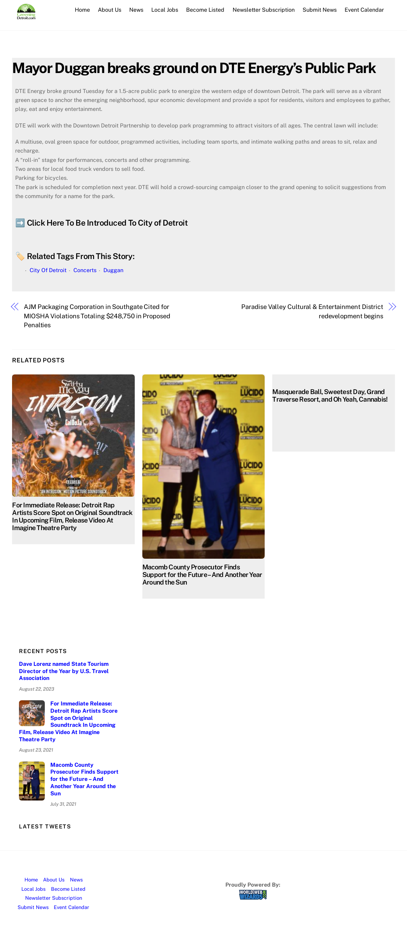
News (136, 10)
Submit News (320, 10)
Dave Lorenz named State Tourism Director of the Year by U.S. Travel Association (64, 671)
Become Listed (205, 10)
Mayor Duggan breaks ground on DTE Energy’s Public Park (194, 67)
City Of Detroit (48, 270)
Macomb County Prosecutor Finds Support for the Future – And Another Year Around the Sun (202, 574)
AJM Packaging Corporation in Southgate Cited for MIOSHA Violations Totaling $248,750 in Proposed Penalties (97, 316)
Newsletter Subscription (264, 10)
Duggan (113, 270)
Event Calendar (364, 10)
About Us (109, 10)
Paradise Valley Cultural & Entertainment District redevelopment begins (312, 311)
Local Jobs (164, 10)
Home (82, 10)
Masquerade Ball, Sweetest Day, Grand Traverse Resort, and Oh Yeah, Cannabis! (329, 395)
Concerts (84, 270)
